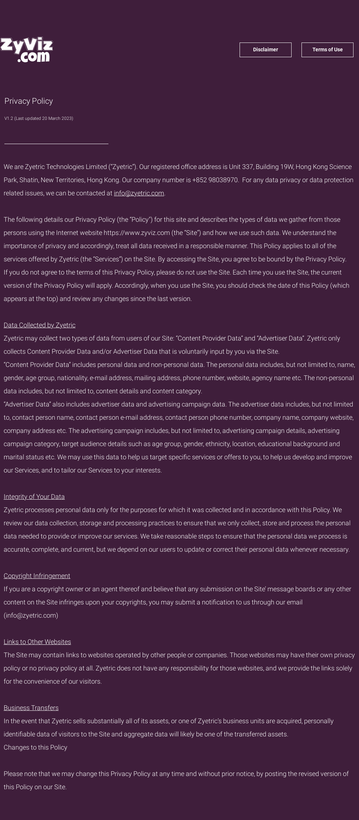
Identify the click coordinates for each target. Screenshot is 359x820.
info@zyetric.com (139, 193)
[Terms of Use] (327, 50)
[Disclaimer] (266, 50)
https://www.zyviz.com (137, 232)
